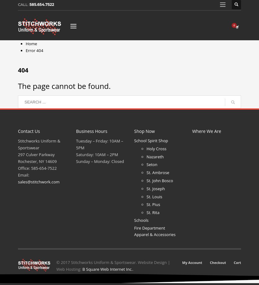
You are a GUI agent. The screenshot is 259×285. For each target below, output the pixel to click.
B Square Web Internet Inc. (107, 269)
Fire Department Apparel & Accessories (155, 231)
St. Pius (153, 204)
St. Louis (154, 197)
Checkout (218, 262)
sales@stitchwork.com (38, 182)
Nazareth (155, 157)
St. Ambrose (158, 172)
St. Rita (153, 212)
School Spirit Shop (151, 140)
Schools (141, 220)
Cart (237, 262)
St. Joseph (156, 188)
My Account (192, 262)
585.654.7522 (41, 4)
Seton (152, 164)
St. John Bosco (160, 180)
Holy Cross (156, 148)
